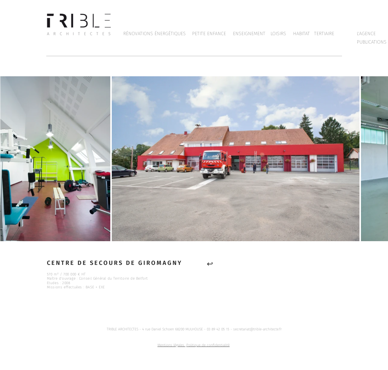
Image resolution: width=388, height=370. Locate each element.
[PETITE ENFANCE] (209, 33)
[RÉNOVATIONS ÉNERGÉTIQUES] (154, 33)
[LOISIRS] (278, 33)
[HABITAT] (301, 33)
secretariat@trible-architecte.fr (257, 329)
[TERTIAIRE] (324, 33)
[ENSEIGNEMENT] (249, 33)
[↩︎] (210, 263)
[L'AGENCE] (366, 33)
